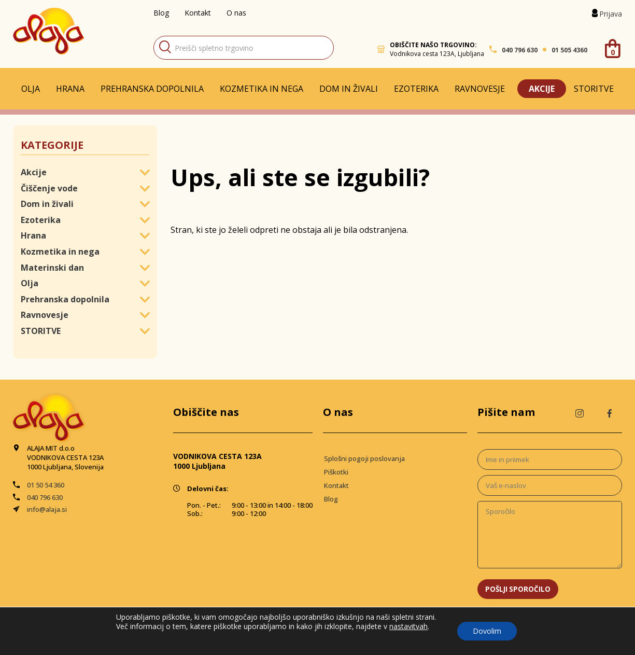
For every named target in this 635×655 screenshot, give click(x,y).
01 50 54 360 (45, 485)
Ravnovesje (480, 88)
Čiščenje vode (49, 188)
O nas (236, 13)
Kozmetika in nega (261, 88)
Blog (161, 13)
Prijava (610, 14)
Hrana (70, 88)
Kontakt (198, 13)
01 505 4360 (569, 50)
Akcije (542, 88)
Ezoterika (416, 88)
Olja (30, 88)
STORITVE (594, 88)
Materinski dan (52, 267)
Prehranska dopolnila (152, 88)
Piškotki (336, 472)
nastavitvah (408, 626)
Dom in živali (348, 88)
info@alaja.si (47, 509)
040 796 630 (520, 50)
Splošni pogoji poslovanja (364, 458)
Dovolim (487, 631)
